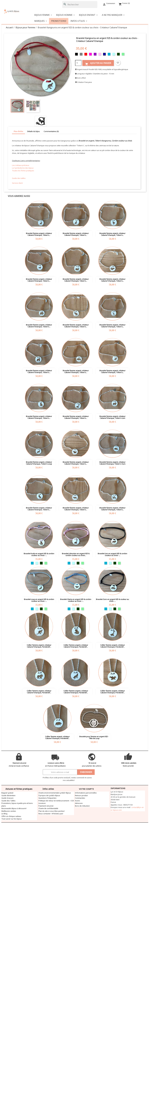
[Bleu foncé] (104, 55)
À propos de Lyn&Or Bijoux (49, 795)
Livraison (42, 803)
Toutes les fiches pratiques (23, 170)
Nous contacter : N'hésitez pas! (50, 813)
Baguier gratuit (7, 793)
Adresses (79, 803)
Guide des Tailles (8, 800)
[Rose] (100, 55)
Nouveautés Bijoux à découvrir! (13, 808)
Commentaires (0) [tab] (51, 131)
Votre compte (86, 789)
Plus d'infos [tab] (18, 131)
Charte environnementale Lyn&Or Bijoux (54, 793)
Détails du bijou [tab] (33, 131)
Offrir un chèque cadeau (11, 816)
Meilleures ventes (8, 811)
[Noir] (76, 55)
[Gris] (81, 55)
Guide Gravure (7, 798)
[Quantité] (78, 63)
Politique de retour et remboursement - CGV (56, 800)
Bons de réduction (82, 806)
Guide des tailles (19, 178)
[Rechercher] (79, 4)
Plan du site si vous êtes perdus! (51, 811)
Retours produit (81, 795)
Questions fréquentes (47, 798)
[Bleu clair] (114, 55)
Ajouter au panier (98, 64)
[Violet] (95, 55)
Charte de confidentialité (48, 808)
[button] (113, 15)
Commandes (80, 798)
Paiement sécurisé (45, 806)
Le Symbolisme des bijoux (23, 168)
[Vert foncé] (118, 55)
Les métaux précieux (20, 165)
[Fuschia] (90, 55)
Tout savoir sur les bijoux (11, 819)
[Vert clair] (123, 55)
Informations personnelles (86, 793)
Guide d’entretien (8, 795)
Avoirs (77, 800)
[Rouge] (86, 55)
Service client (17, 183)
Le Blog (4, 813)
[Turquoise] (109, 55)
